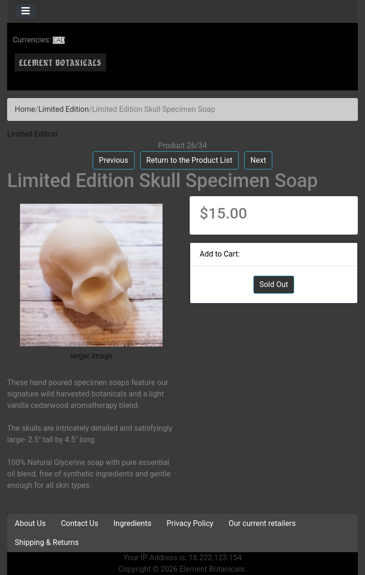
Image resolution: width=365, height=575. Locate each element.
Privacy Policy (189, 523)
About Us (30, 523)
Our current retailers (262, 523)
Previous (113, 160)
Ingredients (133, 523)
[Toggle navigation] (25, 11)
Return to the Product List (189, 160)
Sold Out (273, 284)
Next (258, 160)
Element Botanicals (212, 569)
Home (25, 109)
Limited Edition (63, 109)
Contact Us (79, 523)
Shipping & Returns (47, 542)
